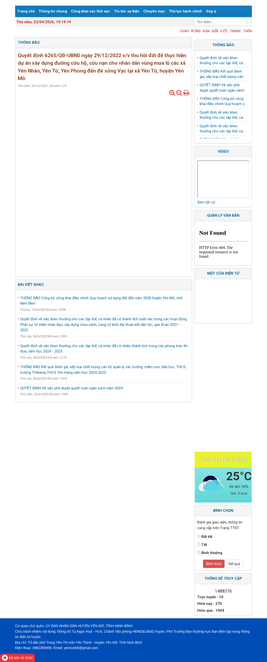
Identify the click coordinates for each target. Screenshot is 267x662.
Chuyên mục (154, 11)
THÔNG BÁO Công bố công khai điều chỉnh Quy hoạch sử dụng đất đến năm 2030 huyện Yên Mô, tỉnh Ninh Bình (223, 102)
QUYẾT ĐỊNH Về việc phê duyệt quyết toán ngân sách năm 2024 (71, 388)
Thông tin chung (53, 11)
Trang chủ (26, 11)
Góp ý (211, 11)
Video (223, 151)
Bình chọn (213, 564)
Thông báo (223, 45)
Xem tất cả (206, 202)
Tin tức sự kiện (126, 11)
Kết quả (234, 564)
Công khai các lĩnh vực (90, 11)
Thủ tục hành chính (185, 11)
